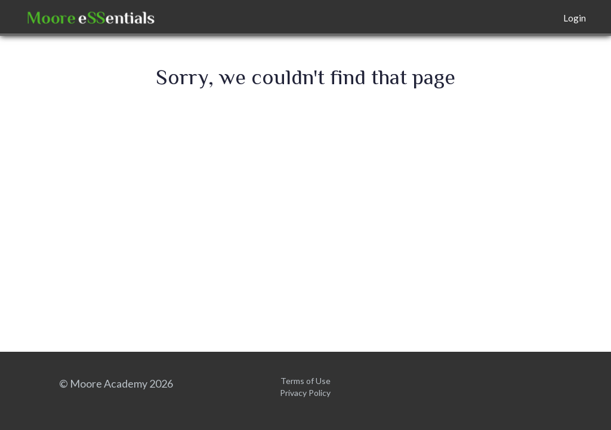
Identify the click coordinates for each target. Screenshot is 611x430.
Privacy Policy (305, 393)
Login (574, 18)
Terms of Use (305, 381)
